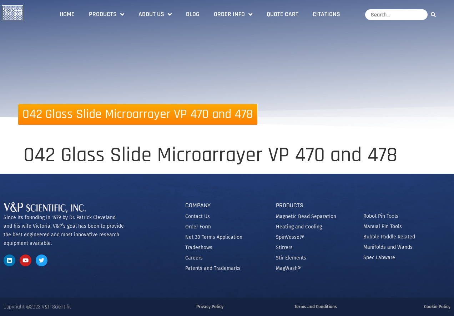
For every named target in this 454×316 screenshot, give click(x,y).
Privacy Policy (209, 306)
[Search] (435, 14)
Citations (326, 14)
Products (106, 14)
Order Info (233, 14)
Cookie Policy (437, 306)
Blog (193, 14)
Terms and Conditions (315, 306)
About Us (155, 14)
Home (67, 14)
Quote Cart (282, 14)
